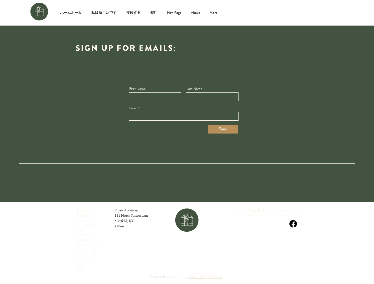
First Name (137, 88)
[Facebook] (293, 224)
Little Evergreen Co (204, 277)
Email (133, 108)
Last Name (195, 88)
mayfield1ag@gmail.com (270, 215)
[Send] (223, 129)
